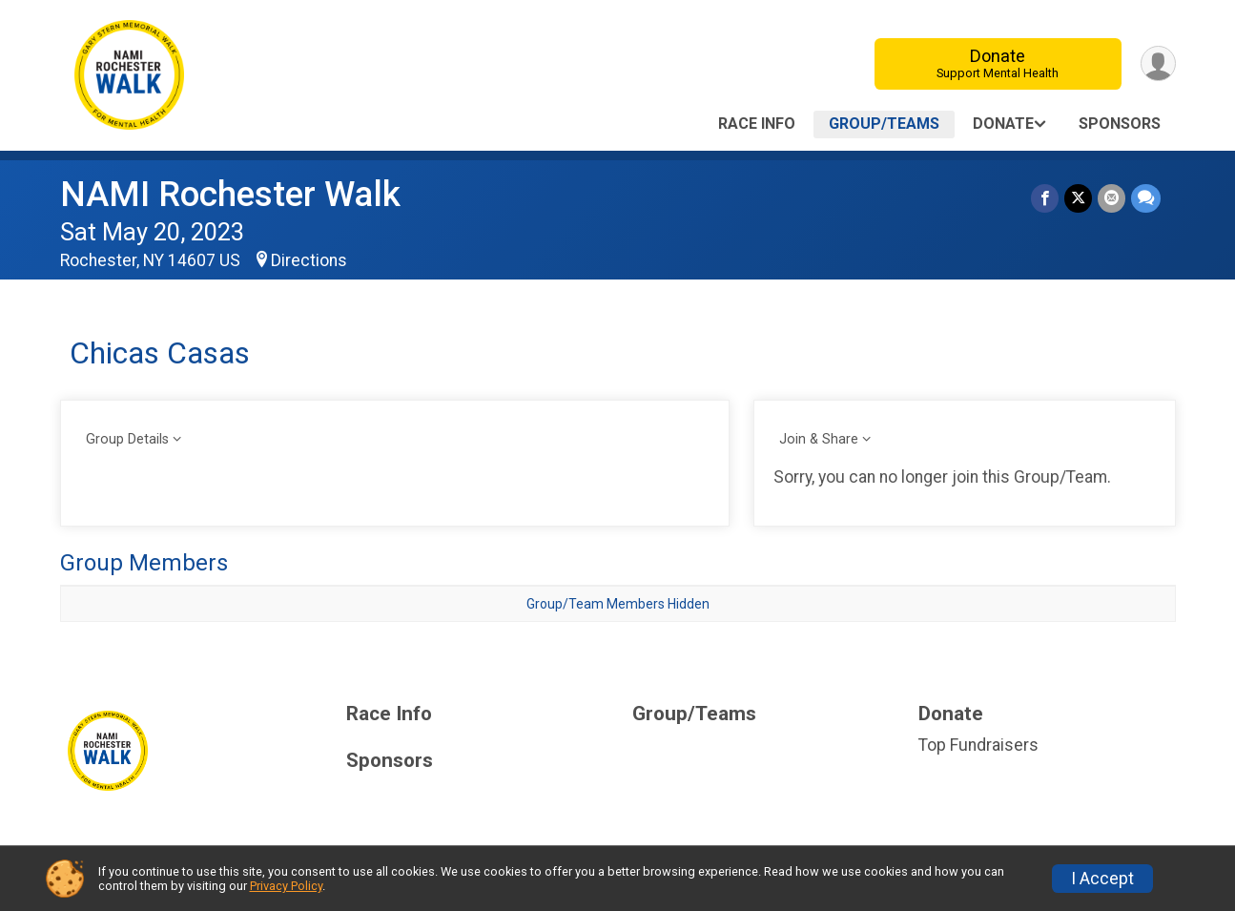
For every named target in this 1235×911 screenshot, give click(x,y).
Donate (997, 63)
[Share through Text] (1146, 198)
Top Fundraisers (978, 745)
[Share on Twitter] (1078, 198)
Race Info (756, 123)
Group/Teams (884, 123)
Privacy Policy (286, 886)
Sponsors (1120, 123)
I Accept (1102, 878)
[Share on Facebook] (1045, 198)
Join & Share (818, 439)
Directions (309, 260)
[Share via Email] (1111, 198)
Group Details (127, 439)
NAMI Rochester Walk (230, 194)
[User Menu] (1158, 63)
